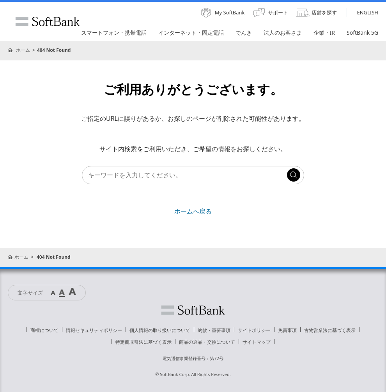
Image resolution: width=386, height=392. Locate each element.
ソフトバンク (193, 310)
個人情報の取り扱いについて (159, 330)
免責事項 (287, 330)
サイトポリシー (254, 330)
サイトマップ (257, 342)
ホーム (23, 50)
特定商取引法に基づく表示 (143, 342)
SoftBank (47, 21)
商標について (44, 330)
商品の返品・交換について (207, 342)
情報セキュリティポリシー (94, 330)
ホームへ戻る (193, 211)
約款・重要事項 (214, 330)
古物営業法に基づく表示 (330, 330)
